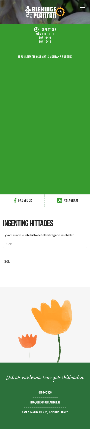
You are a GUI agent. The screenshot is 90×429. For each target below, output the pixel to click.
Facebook (22, 200)
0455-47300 (45, 392)
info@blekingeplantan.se (45, 402)
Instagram (67, 200)
